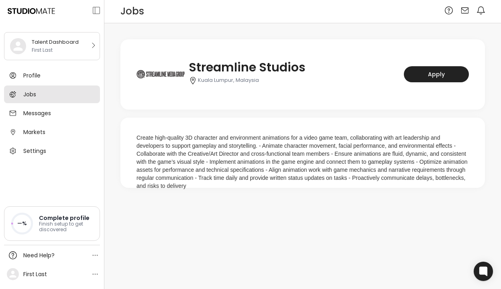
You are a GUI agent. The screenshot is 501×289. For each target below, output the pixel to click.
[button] (52, 223)
